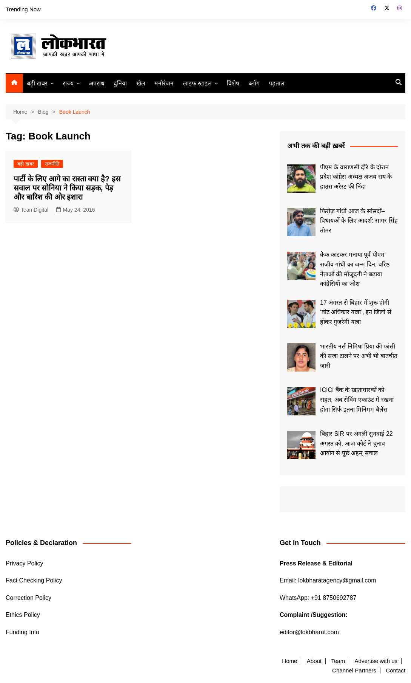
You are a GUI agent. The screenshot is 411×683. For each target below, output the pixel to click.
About (314, 661)
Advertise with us (376, 661)
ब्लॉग (254, 83)
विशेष (233, 83)
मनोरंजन (164, 83)
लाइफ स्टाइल (197, 83)
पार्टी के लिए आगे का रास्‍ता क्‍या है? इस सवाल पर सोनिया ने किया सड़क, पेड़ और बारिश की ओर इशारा (67, 188)
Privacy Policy (24, 563)
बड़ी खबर (37, 83)
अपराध (97, 83)
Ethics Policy (23, 615)
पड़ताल (277, 83)
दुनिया (120, 83)
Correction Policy (28, 598)
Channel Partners (354, 671)
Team (338, 661)
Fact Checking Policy (34, 580)
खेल (140, 83)
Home (289, 661)
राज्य (68, 83)
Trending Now (23, 9)
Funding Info (22, 632)
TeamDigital (31, 210)
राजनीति (52, 164)
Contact (395, 671)
